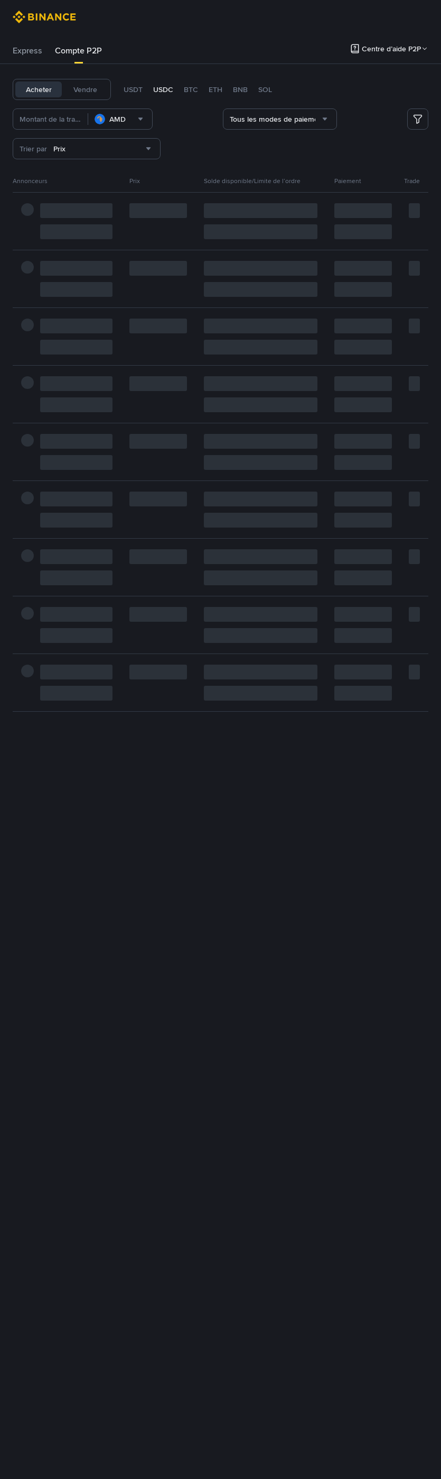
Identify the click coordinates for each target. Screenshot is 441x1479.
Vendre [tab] (85, 89)
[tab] (27, 50)
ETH (215, 89)
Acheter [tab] (39, 89)
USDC (163, 89)
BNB (240, 89)
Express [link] (27, 50)
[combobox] (138, 119)
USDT (133, 89)
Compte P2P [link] (78, 50)
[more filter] (417, 119)
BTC (191, 89)
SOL (265, 89)
